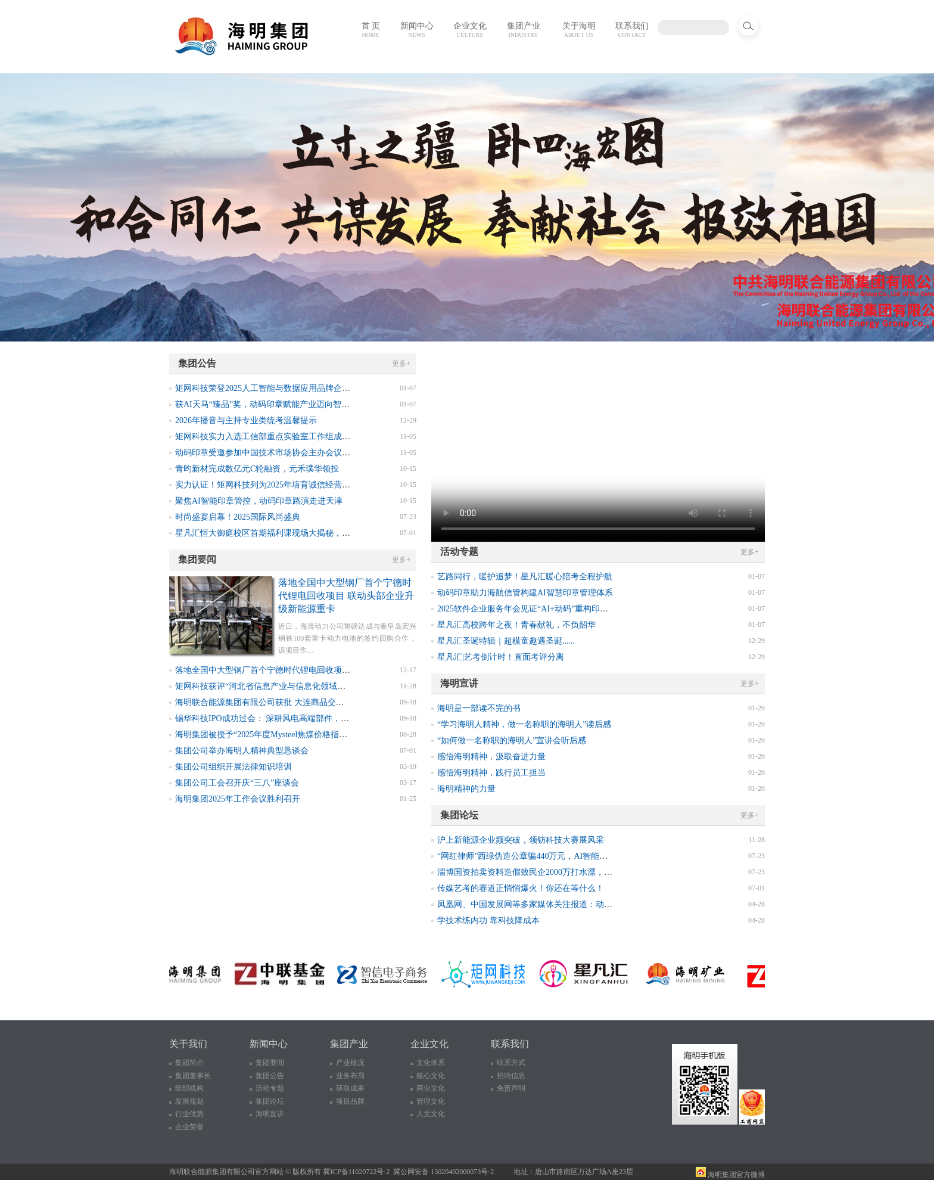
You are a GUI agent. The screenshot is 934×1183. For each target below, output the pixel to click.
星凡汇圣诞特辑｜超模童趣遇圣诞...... (506, 640)
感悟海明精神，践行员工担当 (491, 772)
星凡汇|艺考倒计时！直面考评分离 (500, 657)
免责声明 (511, 1088)
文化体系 (430, 1062)
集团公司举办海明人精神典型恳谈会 (242, 750)
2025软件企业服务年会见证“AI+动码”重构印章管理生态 (539, 608)
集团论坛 (270, 1101)
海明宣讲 (270, 1114)
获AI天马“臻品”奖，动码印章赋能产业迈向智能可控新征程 (283, 404)
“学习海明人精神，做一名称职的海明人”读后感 (524, 724)
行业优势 (189, 1114)
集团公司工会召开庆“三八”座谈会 (237, 782)
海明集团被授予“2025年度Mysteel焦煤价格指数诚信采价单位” (288, 734)
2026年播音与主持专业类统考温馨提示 (246, 420)
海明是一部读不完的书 (479, 708)
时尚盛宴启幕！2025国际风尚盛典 (237, 517)
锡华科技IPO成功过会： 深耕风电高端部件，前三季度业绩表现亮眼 (299, 718)
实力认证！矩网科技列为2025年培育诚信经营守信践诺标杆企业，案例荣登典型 (321, 484)
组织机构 (189, 1088)
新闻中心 (417, 29)
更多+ (401, 363)
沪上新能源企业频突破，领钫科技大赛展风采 (520, 840)
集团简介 (189, 1062)
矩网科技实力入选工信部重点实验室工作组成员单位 (271, 436)
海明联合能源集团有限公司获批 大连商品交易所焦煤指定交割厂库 (297, 702)
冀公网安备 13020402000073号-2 (443, 1172)
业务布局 (350, 1076)
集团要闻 (270, 1062)
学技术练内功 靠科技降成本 (488, 920)
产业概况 (350, 1062)
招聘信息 (511, 1076)
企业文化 (470, 29)
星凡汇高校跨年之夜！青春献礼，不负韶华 (516, 624)
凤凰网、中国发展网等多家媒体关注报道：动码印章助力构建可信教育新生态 (579, 904)
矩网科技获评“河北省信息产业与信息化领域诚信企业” (274, 686)
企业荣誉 (189, 1127)
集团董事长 (193, 1076)
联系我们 (632, 29)
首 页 (371, 29)
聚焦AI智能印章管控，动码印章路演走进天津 (259, 500)
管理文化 (430, 1101)
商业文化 (430, 1088)
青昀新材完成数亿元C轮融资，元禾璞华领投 (257, 468)
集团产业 (523, 29)
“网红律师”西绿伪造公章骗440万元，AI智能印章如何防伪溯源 (551, 856)
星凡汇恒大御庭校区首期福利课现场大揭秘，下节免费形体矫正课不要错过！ (317, 533)
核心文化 (430, 1076)
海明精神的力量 (466, 788)
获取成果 (350, 1088)
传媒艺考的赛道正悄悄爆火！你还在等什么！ (520, 888)
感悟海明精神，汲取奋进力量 (491, 756)
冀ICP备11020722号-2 (356, 1172)
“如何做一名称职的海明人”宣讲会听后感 (511, 740)
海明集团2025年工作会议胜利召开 (237, 798)
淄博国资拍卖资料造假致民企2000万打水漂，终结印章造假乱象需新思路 (570, 872)
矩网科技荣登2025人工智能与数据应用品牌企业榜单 (271, 388)
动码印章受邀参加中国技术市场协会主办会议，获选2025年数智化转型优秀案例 (321, 452)
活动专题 (270, 1088)
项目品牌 (350, 1101)
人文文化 (430, 1114)
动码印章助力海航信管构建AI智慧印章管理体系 (525, 592)
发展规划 (189, 1101)
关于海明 (579, 29)
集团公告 (270, 1076)
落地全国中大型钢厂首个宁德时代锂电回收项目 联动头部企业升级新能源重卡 (346, 595)
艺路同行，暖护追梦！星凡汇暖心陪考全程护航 (524, 576)
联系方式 (511, 1062)
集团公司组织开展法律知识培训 (233, 766)
